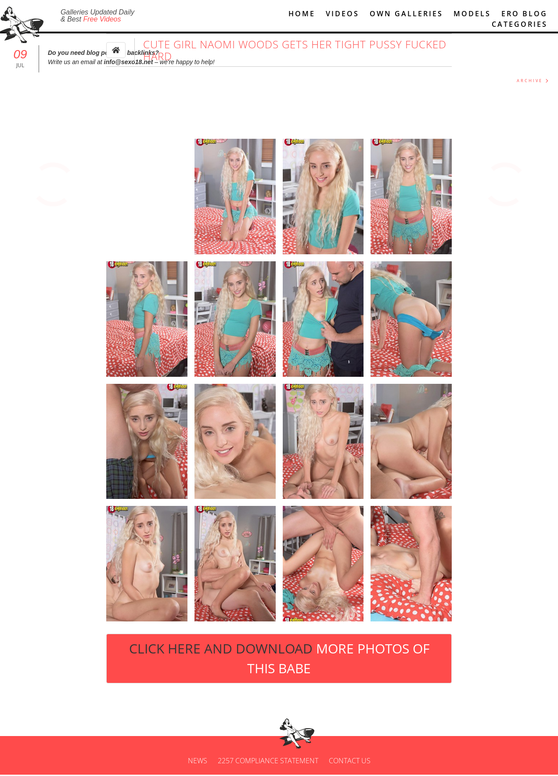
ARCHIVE (530, 82)
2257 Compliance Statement (268, 762)
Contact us (350, 762)
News (197, 762)
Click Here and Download (279, 660)
